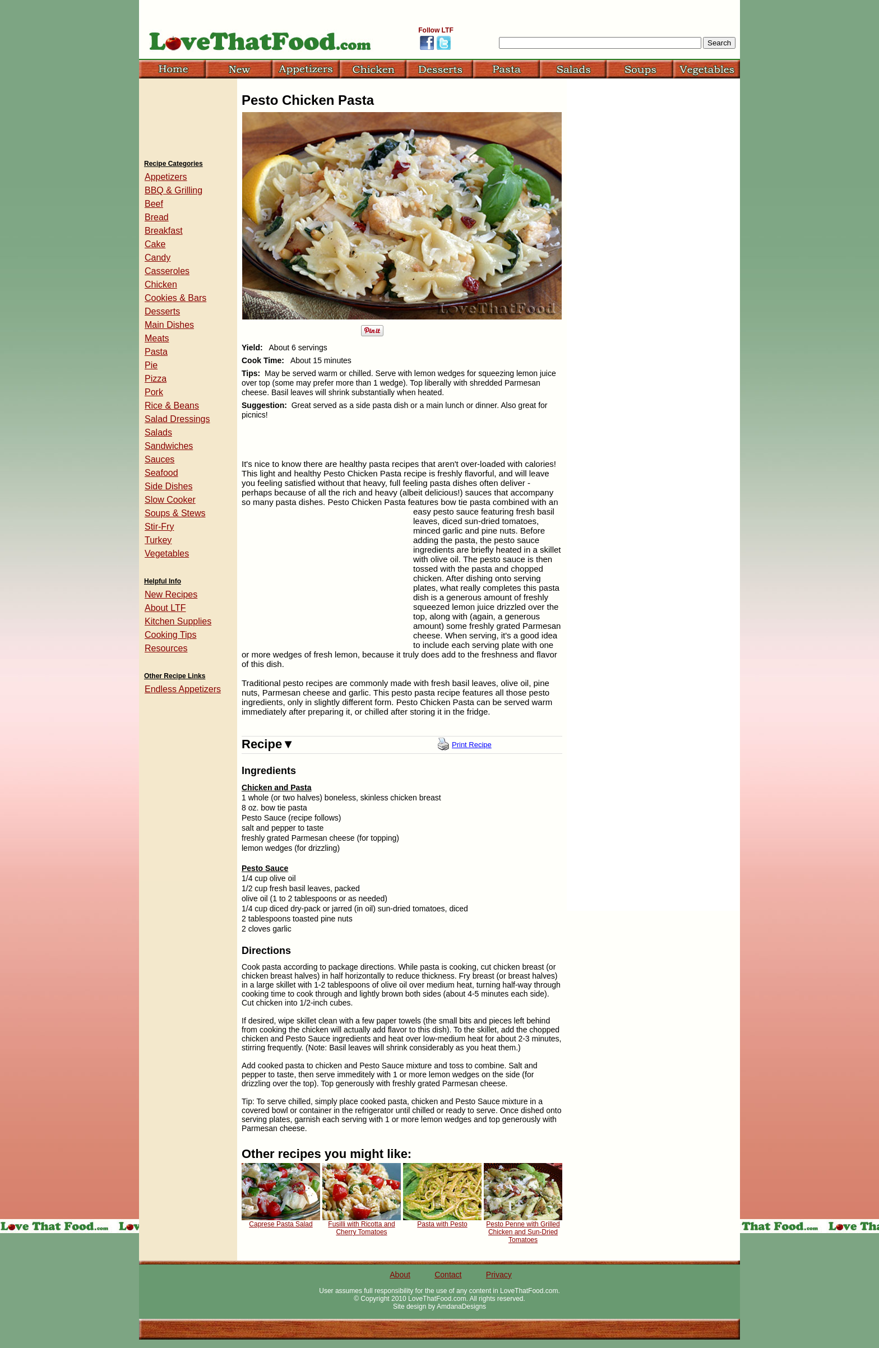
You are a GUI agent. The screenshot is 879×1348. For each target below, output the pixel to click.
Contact (447, 1274)
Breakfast (164, 230)
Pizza (155, 378)
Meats (157, 338)
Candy (157, 257)
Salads (158, 432)
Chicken (161, 284)
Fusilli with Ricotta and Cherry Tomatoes (361, 1228)
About (400, 1274)
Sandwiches (169, 446)
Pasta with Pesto (442, 1224)
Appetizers (166, 177)
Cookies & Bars (175, 298)
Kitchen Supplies (178, 621)
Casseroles (167, 271)
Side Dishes (168, 486)
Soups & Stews (175, 513)
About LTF (165, 608)
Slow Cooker (170, 499)
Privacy (499, 1274)
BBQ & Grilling (173, 190)
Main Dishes (169, 325)
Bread (157, 217)
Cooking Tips (171, 635)
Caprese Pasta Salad (280, 1224)
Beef (154, 204)
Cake (155, 244)
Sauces (159, 459)
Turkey (158, 540)
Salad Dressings (177, 419)
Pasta (156, 351)
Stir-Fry (159, 526)
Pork (154, 392)
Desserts (162, 311)
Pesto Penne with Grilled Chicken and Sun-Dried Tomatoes (522, 1232)
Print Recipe (472, 744)
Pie (151, 365)
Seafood (161, 473)
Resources (166, 648)
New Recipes (171, 594)
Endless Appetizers (183, 689)
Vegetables (167, 553)
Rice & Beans (172, 405)
